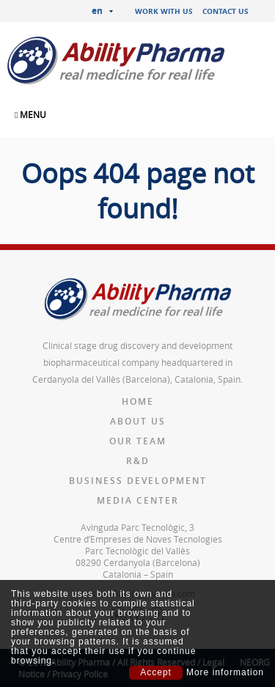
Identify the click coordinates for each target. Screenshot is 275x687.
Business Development (138, 480)
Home (138, 401)
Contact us (225, 11)
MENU (30, 114)
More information (225, 672)
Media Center (138, 500)
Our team (137, 441)
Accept (156, 672)
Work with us (164, 11)
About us (138, 421)
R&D (138, 461)
